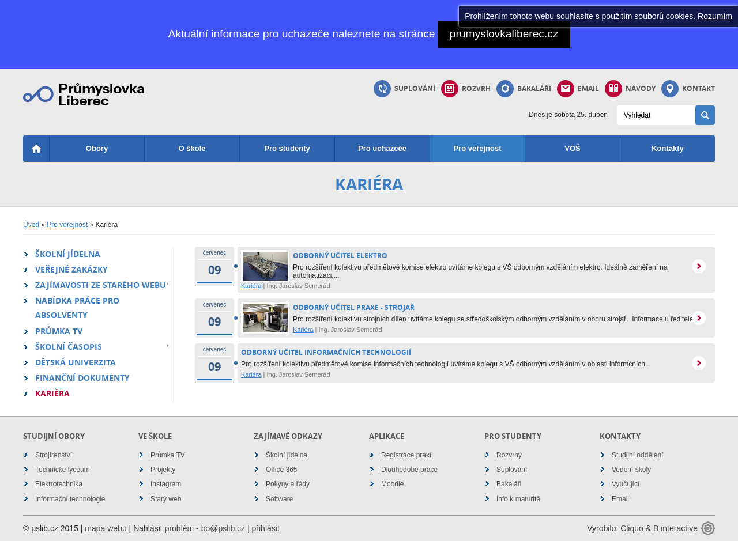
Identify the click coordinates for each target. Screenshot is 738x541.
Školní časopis (68, 346)
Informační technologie (70, 499)
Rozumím (715, 16)
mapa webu (105, 528)
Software (279, 499)
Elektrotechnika (58, 484)
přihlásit (266, 528)
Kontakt (688, 88)
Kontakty (668, 148)
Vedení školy (631, 470)
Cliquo (631, 528)
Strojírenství (53, 455)
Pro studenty (287, 148)
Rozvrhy (509, 455)
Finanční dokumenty (82, 377)
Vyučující (625, 484)
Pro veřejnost (477, 148)
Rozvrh (466, 88)
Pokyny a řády (288, 484)
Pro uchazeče (382, 148)
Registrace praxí (406, 455)
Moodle (392, 484)
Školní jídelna (67, 253)
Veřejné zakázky (71, 269)
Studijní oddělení (637, 455)
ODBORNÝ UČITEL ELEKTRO (340, 255)
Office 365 (281, 470)
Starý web (165, 499)
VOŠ (572, 148)
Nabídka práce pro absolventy (77, 307)
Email (578, 88)
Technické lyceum (62, 470)
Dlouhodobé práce (409, 470)
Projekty (162, 470)
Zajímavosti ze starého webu (100, 284)
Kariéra (52, 393)
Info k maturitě (518, 499)
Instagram (165, 484)
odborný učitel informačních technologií (326, 352)
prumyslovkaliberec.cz (504, 34)
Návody (630, 88)
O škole (192, 148)
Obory (97, 148)
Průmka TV (58, 331)
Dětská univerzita (75, 362)
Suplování (404, 88)
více (699, 266)
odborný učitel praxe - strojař (354, 307)
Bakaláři (523, 88)
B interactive (675, 528)
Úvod (31, 225)
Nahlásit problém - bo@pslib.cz (189, 528)
